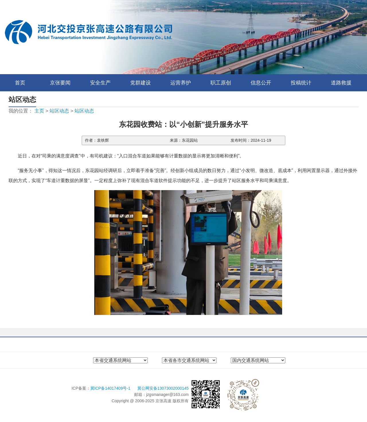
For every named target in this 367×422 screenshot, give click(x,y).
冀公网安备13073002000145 (163, 388)
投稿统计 (301, 83)
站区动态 (59, 111)
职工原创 (220, 83)
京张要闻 (60, 83)
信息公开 (261, 83)
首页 (20, 83)
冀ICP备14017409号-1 (111, 388)
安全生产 (100, 83)
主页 (39, 111)
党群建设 (140, 83)
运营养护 (180, 83)
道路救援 (341, 83)
